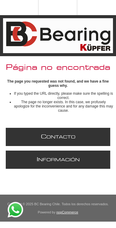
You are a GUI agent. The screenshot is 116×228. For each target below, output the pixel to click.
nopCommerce (67, 212)
